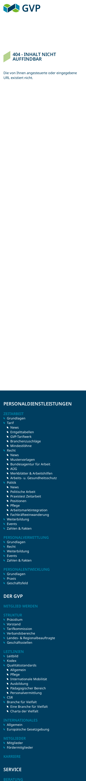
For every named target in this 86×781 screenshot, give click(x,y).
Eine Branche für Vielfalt (29, 706)
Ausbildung (19, 683)
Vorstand (14, 624)
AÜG (13, 468)
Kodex (11, 660)
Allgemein (18, 670)
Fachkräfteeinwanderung (29, 514)
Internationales (20, 720)
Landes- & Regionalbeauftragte (31, 638)
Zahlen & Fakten (19, 528)
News (14, 427)
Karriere (12, 756)
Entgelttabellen (22, 432)
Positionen (18, 501)
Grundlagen (16, 418)
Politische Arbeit (22, 491)
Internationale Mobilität (28, 679)
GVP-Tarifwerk (20, 436)
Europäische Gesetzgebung (28, 729)
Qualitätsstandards (21, 665)
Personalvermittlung (26, 693)
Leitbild (12, 656)
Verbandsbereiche (21, 633)
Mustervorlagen (22, 459)
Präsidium (14, 619)
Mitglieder (15, 743)
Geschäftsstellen (19, 642)
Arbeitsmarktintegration (28, 510)
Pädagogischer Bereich (28, 688)
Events (12, 524)
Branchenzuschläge (25, 441)
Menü (79, 8)
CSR (10, 697)
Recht (11, 546)
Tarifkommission (19, 628)
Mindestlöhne (21, 446)
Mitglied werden (20, 606)
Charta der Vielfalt (24, 711)
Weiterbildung (18, 519)
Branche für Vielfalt (22, 702)
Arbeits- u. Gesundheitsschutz (33, 478)
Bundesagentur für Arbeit (30, 464)
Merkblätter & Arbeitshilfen (31, 473)
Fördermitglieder (20, 747)
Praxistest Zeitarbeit (25, 496)
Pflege (15, 505)
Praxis (11, 578)
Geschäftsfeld (17, 583)
